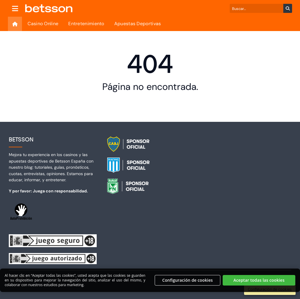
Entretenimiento (86, 23)
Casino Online (43, 23)
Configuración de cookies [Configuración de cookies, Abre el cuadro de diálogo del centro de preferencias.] (187, 283)
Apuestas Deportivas (137, 23)
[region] (150, 283)
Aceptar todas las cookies (259, 283)
